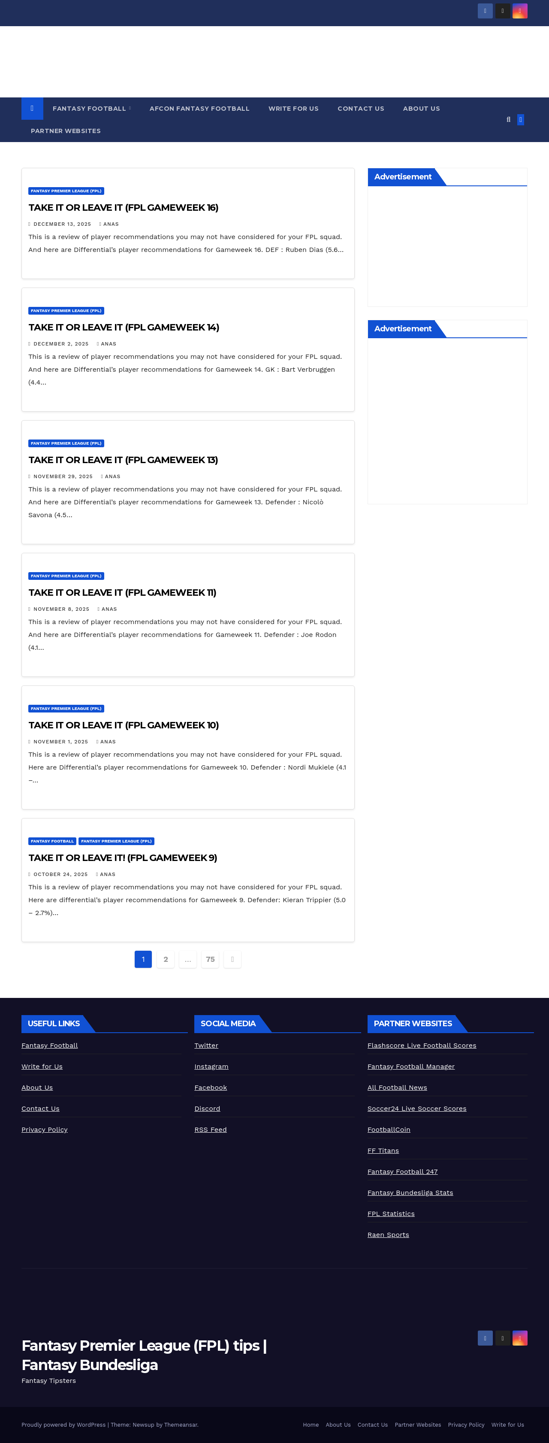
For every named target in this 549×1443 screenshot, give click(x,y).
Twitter (206, 1045)
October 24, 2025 (61, 874)
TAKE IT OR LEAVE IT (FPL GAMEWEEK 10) (123, 725)
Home (311, 1425)
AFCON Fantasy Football (200, 108)
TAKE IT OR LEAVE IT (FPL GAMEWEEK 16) (123, 207)
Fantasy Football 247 (403, 1171)
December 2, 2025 (62, 344)
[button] (508, 119)
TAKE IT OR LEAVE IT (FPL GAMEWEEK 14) (123, 327)
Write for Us (293, 108)
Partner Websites (66, 131)
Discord (207, 1108)
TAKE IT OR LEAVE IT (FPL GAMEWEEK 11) (122, 592)
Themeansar (180, 1425)
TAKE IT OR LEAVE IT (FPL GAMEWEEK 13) (123, 460)
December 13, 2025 (63, 224)
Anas (109, 224)
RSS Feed (210, 1129)
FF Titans (383, 1150)
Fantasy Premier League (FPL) (66, 190)
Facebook (210, 1087)
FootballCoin (389, 1129)
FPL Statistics (391, 1214)
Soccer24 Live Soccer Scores (417, 1108)
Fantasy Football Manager (411, 1066)
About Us (421, 108)
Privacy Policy (44, 1129)
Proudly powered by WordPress (64, 1425)
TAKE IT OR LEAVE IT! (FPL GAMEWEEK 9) (122, 858)
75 (210, 959)
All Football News (397, 1087)
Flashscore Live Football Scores (422, 1045)
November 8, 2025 (62, 609)
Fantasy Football (90, 108)
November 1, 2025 (61, 742)
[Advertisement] (448, 248)
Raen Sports (388, 1235)
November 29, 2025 (64, 476)
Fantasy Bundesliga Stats (410, 1192)
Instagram (211, 1066)
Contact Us (361, 108)
